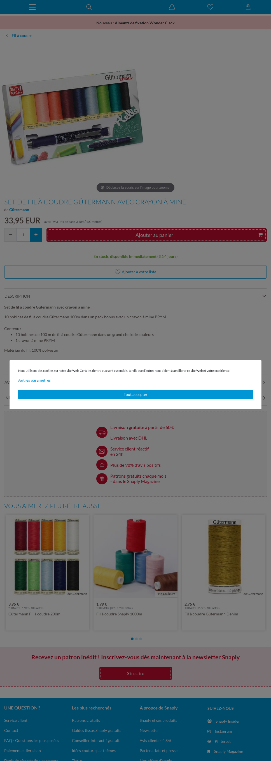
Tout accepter (136, 394)
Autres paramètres (34, 380)
